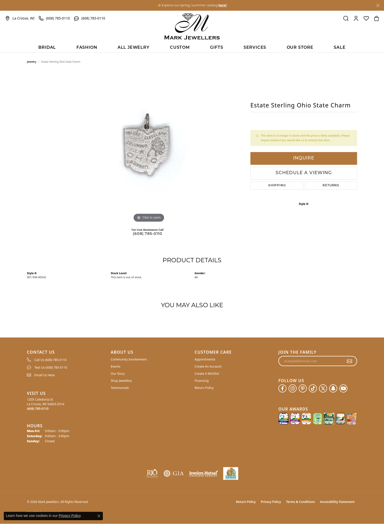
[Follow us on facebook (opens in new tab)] (282, 388)
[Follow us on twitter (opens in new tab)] (323, 388)
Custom (180, 48)
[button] (345, 18)
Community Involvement (129, 359)
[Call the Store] (38, 408)
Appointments (205, 359)
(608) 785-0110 (147, 234)
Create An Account (208, 366)
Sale (339, 48)
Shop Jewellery (121, 381)
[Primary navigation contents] (192, 47)
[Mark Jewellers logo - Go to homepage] (192, 26)
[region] (149, 147)
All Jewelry (134, 48)
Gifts (216, 48)
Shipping (277, 185)
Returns (331, 185)
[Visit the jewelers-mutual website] (203, 473)
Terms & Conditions (300, 502)
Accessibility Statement (337, 502)
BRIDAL (47, 48)
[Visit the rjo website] (152, 473)
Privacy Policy (271, 502)
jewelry (31, 61)
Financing (202, 381)
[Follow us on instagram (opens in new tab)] (293, 388)
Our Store (300, 48)
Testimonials (120, 388)
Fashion (86, 48)
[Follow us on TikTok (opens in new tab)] (313, 388)
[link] (20, 18)
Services (255, 48)
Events (115, 366)
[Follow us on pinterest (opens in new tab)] (303, 388)
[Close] (378, 5)
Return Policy (204, 388)
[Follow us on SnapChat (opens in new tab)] (333, 388)
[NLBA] (230, 473)
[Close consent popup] (98, 515)
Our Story (118, 373)
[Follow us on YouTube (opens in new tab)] (343, 388)
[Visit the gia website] (174, 473)
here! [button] (222, 5)
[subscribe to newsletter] (350, 361)
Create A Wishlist (207, 373)
